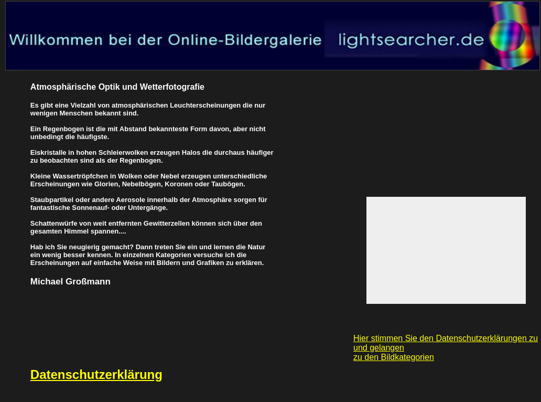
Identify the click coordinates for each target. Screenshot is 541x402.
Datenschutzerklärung (96, 374)
